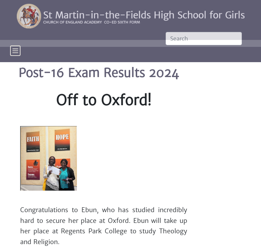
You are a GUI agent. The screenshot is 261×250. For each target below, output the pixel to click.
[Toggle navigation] (15, 55)
